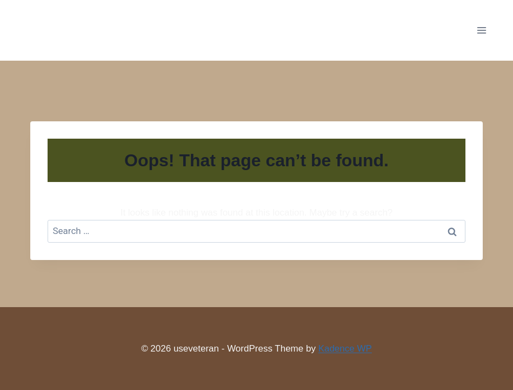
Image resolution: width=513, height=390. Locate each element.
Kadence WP (345, 348)
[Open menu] (481, 30)
